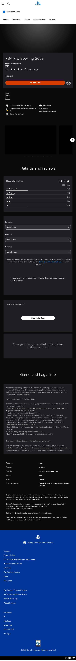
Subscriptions (39, 20)
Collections (16, 20)
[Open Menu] (3, 4)
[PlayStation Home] (38, 3)
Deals (27, 20)
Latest (5, 20)
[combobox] (38, 227)
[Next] (72, 140)
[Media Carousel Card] (30, 139)
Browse (52, 20)
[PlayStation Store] (12, 12)
